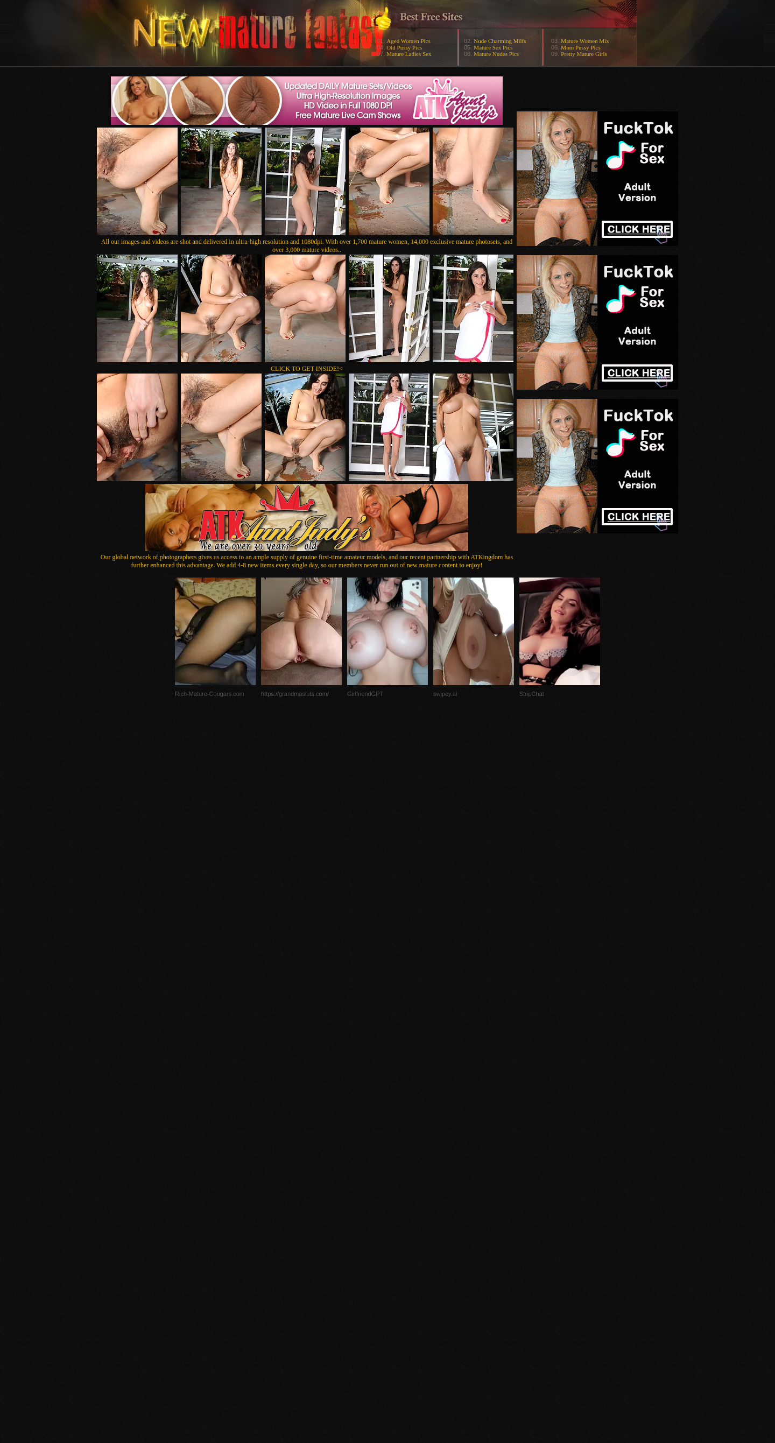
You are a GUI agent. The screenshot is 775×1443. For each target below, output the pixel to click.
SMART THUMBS (406, 1228)
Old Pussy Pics (404, 47)
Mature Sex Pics (493, 47)
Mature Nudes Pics (496, 54)
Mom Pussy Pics (580, 47)
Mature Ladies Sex (408, 54)
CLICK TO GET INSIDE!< (307, 368)
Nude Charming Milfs (500, 41)
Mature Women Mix (585, 41)
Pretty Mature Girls (584, 54)
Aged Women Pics (408, 41)
